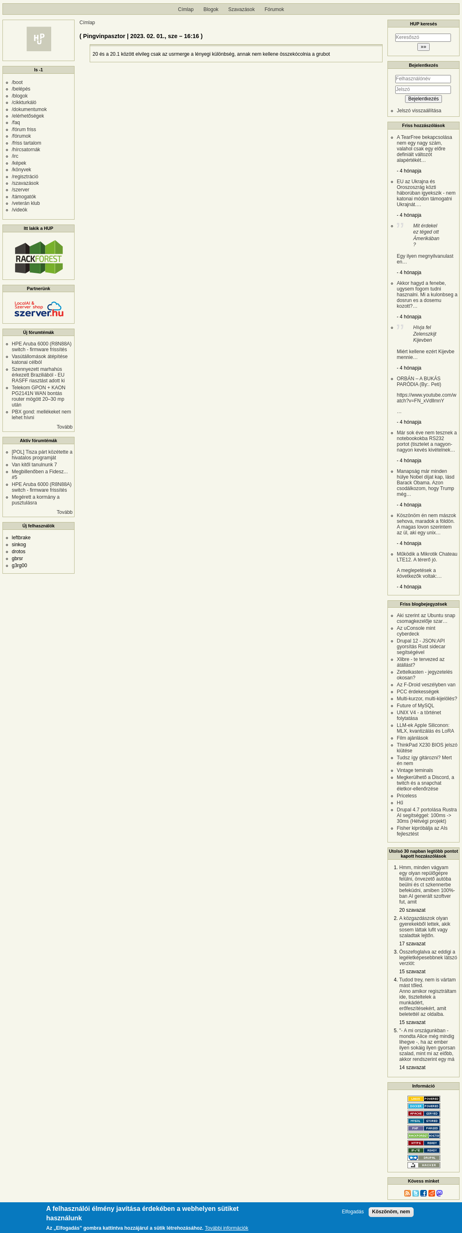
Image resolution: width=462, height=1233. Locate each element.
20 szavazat (412, 910)
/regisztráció (25, 176)
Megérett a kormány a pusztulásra (36, 500)
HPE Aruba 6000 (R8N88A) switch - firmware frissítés (42, 346)
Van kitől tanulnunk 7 (34, 465)
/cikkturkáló (24, 102)
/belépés (21, 89)
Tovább (65, 427)
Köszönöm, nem (391, 1212)
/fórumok (21, 136)
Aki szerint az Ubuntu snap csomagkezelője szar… (426, 618)
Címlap (186, 9)
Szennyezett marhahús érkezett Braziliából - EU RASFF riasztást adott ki (38, 375)
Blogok (211, 9)
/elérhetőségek (28, 116)
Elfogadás (353, 1212)
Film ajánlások (412, 738)
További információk (226, 1228)
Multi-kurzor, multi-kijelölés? (427, 699)
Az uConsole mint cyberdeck (416, 631)
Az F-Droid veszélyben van (426, 685)
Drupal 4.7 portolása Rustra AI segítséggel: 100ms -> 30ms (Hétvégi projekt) (427, 815)
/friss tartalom (26, 143)
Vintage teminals (415, 770)
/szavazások (25, 183)
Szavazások (241, 9)
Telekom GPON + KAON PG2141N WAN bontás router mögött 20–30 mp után (39, 396)
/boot (17, 82)
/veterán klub (26, 203)
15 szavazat (412, 971)
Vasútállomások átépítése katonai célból (40, 359)
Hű (400, 803)
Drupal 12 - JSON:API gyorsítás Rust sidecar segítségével (421, 646)
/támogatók (24, 197)
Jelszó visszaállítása (419, 111)
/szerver (20, 190)
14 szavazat (412, 1067)
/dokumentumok (29, 109)
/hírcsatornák (26, 149)
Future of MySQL (415, 705)
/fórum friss (24, 129)
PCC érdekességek (418, 692)
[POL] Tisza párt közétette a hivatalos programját (42, 455)
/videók (19, 210)
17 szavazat (412, 944)
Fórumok (274, 9)
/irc (15, 156)
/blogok (20, 96)
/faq (16, 122)
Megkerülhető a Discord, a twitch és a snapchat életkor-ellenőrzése (425, 783)
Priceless (407, 796)
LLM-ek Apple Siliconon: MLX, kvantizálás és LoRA (425, 728)
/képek (19, 163)
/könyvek (21, 170)
